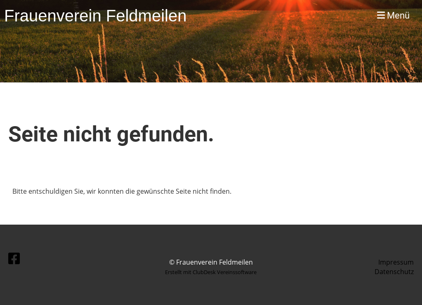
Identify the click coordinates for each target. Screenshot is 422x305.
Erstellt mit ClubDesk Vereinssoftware (211, 272)
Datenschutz (394, 271)
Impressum (396, 262)
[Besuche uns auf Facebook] (14, 258)
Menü (393, 15)
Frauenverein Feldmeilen (95, 16)
